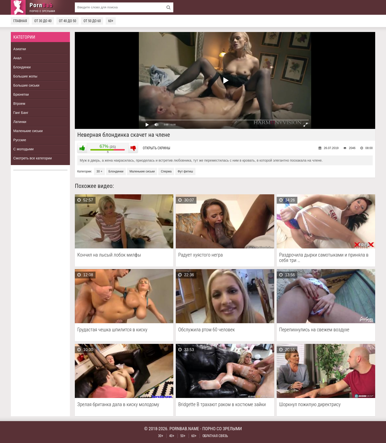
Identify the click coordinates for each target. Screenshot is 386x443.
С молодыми (23, 149)
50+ (182, 436)
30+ (160, 436)
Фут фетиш (185, 171)
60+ (110, 21)
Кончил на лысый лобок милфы (109, 255)
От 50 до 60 (92, 21)
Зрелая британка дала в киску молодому (118, 404)
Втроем (19, 104)
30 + (99, 171)
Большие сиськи (26, 85)
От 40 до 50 (67, 21)
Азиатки (19, 49)
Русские (19, 140)
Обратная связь (215, 436)
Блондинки (22, 67)
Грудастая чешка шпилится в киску (112, 330)
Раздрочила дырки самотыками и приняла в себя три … (324, 257)
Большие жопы (25, 76)
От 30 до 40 (42, 21)
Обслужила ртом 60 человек (206, 330)
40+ (171, 436)
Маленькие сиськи (28, 131)
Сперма (166, 171)
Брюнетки (21, 94)
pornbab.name (184, 428)
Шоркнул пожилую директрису (310, 404)
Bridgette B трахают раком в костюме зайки (222, 404)
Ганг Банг (20, 113)
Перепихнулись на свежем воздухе (314, 330)
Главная (20, 21)
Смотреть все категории (32, 158)
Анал (17, 58)
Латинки (19, 122)
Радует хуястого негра (200, 255)
